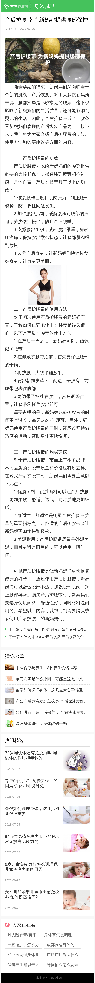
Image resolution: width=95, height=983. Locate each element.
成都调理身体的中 (62, 945)
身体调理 (44, 6)
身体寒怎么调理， (60, 935)
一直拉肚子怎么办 (23, 945)
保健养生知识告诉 (23, 964)
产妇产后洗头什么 (62, 955)
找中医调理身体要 (23, 955)
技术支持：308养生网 (47, 978)
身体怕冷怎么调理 (62, 964)
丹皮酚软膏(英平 (21, 935)
